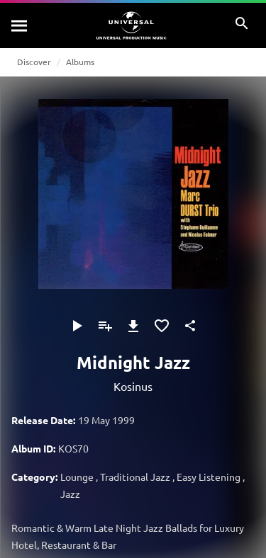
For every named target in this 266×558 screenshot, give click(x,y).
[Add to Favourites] (161, 325)
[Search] (19, 25)
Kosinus (133, 386)
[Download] (133, 325)
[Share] (190, 325)
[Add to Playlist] (104, 325)
